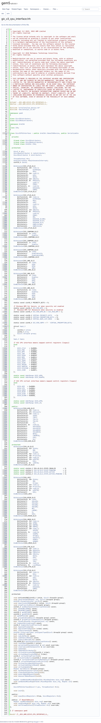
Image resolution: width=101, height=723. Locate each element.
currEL (37, 601)
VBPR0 (35, 525)
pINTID (35, 459)
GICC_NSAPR (39, 377)
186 (4, 366)
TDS (34, 561)
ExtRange (36, 170)
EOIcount (36, 412)
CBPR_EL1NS (37, 224)
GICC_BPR (20, 352)
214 (4, 417)
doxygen (36, 722)
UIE (34, 437)
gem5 (21, 113)
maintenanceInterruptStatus (37, 642)
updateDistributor (26, 651)
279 (4, 536)
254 (4, 490)
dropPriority (23, 605)
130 (4, 264)
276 (4, 530)
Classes (46, 9)
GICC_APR (38, 376)
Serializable (73, 133)
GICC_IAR (20, 354)
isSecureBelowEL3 (25, 640)
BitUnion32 (18, 477)
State (35, 448)
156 (4, 312)
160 (4, 319)
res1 (34, 560)
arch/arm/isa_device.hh (29, 108)
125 (4, 255)
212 (4, 414)
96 (4, 202)
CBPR (34, 190)
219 (4, 426)
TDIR (34, 416)
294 (4, 563)
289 (4, 554)
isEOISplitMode (24, 638)
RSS (34, 171)
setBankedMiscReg (25, 682)
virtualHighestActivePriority (34, 661)
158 (4, 315)
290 (4, 556)
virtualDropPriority (29, 656)
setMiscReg (22, 703)
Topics (26, 9)
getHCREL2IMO (23, 610)
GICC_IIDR (21, 370)
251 (4, 485)
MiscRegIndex (49, 680)
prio (26, 332)
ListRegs (36, 565)
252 (4, 487)
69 (4, 153)
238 (4, 461)
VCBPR (35, 534)
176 (4, 348)
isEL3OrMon (22, 636)
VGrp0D (34, 505)
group (33, 334)
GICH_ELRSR (21, 395)
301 (4, 576)
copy (20, 696)
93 (4, 197)
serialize (22, 645)
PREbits (36, 552)
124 (4, 253)
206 (4, 403)
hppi (22, 339)
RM (34, 217)
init (20, 691)
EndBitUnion (19, 192)
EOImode (36, 188)
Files (55, 9)
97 (4, 204)
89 (4, 190)
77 (4, 168)
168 (4, 334)
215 (4, 419)
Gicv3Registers (29, 696)
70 (4, 155)
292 (4, 560)
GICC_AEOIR (21, 365)
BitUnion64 (18, 166)
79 (4, 171)
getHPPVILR (21, 616)
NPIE (34, 434)
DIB (33, 264)
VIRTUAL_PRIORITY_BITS (42, 315)
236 (4, 458)
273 (4, 525)
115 (4, 237)
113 (4, 233)
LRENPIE (36, 436)
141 (4, 284)
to (58, 696)
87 (4, 186)
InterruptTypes (27, 632)
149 (4, 299)
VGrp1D (34, 501)
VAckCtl (36, 538)
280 (4, 538)
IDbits (35, 179)
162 (4, 323)
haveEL (21, 621)
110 (4, 228)
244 (4, 472)
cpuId (24, 162)
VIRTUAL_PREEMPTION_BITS (43, 317)
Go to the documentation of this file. (15, 25)
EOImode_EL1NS (39, 219)
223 (4, 434)
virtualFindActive (25, 658)
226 (4, 439)
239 (4, 463)
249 (4, 481)
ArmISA (22, 124)
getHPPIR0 (26, 612)
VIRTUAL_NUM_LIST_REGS (42, 319)
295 (4, 565)
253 (4, 488)
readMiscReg (25, 702)
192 (4, 377)
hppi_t (23, 326)
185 (4, 365)
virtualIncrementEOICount (29, 663)
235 (4, 456)
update (21, 649)
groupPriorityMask (29, 620)
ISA (16, 128)
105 (4, 219)
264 (4, 508)
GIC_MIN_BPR (38, 308)
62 (4, 140)
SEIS (34, 177)
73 (4, 161)
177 (4, 350)
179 (4, 354)
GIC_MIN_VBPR (38, 323)
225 (4, 437)
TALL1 (35, 419)
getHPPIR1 (26, 614)
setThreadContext (25, 705)
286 (4, 549)
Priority (36, 456)
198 (4, 388)
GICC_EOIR (21, 355)
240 (4, 465)
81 (4, 175)
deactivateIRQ (24, 603)
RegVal (32, 600)
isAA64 (21, 634)
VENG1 (35, 539)
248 (4, 479)
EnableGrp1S (37, 253)
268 (4, 516)
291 (4, 558)
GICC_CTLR (21, 348)
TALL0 (35, 421)
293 (4, 561)
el (46, 621)
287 (4, 550)
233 (4, 452)
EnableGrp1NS (37, 255)
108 (4, 224)
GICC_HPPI (21, 359)
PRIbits (36, 181)
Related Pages (17, 9)
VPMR (34, 523)
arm (8, 13)
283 (4, 543)
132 (4, 268)
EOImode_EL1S (38, 221)
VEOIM (35, 530)
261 (4, 503)
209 (4, 408)
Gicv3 (16, 151)
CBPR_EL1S (37, 226)
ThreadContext (19, 159)
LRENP (34, 510)
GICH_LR (38, 403)
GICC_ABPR (21, 361)
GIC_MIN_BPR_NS (39, 312)
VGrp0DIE (36, 430)
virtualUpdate (24, 667)
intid (28, 330)
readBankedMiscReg (28, 680)
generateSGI (23, 600)
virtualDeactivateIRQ (27, 654)
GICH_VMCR (21, 390)
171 (4, 339)
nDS (34, 202)
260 (4, 501)
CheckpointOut (33, 645)
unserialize (23, 647)
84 (4, 181)
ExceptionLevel (27, 601)
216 (4, 421)
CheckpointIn (34, 647)
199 (4, 390)
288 (4, 552)
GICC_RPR (20, 357)
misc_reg (59, 680)
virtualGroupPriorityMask (33, 660)
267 (4, 514)
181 (4, 357)
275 (4, 529)
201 (4, 394)
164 (4, 326)
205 (4, 401)
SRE (33, 268)
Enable (34, 235)
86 (4, 184)
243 (4, 470)
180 (4, 355)
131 (4, 266)
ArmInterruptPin (20, 161)
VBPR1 (35, 527)
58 (4, 133)
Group (35, 452)
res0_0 (35, 186)
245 (4, 474)
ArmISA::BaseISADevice (49, 133)
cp (43, 645)
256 (4, 494)
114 (4, 235)
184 (4, 363)
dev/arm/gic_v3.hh (27, 110)
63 (4, 142)
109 (4, 226)
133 (4, 270)
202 (4, 395)
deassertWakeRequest (27, 676)
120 (4, 246)
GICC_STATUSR (22, 368)
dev (3, 13)
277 (4, 532)
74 (4, 162)
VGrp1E (34, 503)
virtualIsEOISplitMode (27, 665)
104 (4, 217)
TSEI (34, 417)
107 (4, 222)
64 (4, 144)
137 (4, 277)
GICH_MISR (21, 392)
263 (4, 507)
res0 (34, 233)
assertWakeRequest (26, 674)
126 (4, 257)
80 (4, 173)
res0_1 (35, 182)
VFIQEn (35, 536)
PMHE (34, 184)
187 (4, 368)
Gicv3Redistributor (23, 120)
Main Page (5, 9)
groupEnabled (23, 618)
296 (4, 567)
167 (4, 332)
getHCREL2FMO (23, 609)
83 (4, 179)
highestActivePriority (30, 625)
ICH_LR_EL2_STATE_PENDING (45, 470)
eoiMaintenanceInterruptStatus (35, 607)
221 (4, 430)
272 (4, 523)
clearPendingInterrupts (28, 672)
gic (22, 151)
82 (4, 177)
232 (4, 450)
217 (4, 423)
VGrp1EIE (36, 428)
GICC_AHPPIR (22, 366)
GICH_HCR (20, 386)
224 (4, 436)
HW (34, 450)
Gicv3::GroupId (23, 334)
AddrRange (30, 376)
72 (4, 159)
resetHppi (22, 643)
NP (33, 508)
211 (4, 412)
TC (34, 423)
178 (4, 352)
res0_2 (35, 173)
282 (4, 541)
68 (4, 151)
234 (4, 454)
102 (4, 213)
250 (4, 483)
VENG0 (35, 541)
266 (4, 512)
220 (4, 428)
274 (4, 527)
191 (4, 376)
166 (4, 330)
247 (4, 477)
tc (28, 159)
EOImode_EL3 (38, 222)
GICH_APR (38, 401)
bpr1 (22, 669)
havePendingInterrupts (27, 671)
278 (4, 534)
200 (4, 392)
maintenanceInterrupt (38, 161)
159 (4, 317)
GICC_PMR (20, 350)
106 (4, 221)
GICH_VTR (20, 388)
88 (4, 188)
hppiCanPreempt (24, 627)
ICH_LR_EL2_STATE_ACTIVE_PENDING (48, 474)
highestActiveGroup (25, 623)
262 (4, 505)
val (37, 600)
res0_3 (35, 168)
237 (4, 459)
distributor (36, 155)
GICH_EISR (21, 394)
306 (4, 585)
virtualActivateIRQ (26, 652)
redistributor (39, 153)
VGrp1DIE (36, 426)
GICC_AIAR (21, 363)
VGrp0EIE (36, 432)
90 (4, 192)
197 (4, 386)
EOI (34, 461)
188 (4, 370)
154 (4, 308)
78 (4, 170)
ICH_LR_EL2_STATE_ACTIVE (44, 472)
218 (4, 425)
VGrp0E (34, 507)
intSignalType (41, 632)
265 (4, 510)
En (34, 439)
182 (4, 359)
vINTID (35, 463)
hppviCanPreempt (25, 629)
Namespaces (35, 9)
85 (4, 182)
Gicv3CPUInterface (23, 133)
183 (4, 361)
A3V (34, 175)
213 (4, 416)
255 (4, 492)
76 (4, 166)
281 (4, 539)
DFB (33, 266)
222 (4, 432)
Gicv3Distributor (22, 119)
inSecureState (24, 631)
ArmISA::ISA (31, 144)
